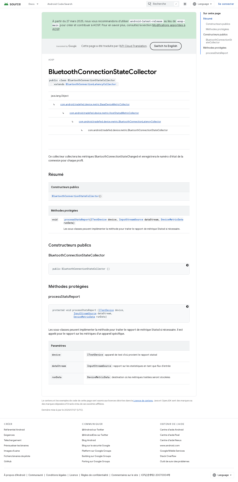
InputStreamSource (131, 219)
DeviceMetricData (172, 219)
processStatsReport (77, 219)
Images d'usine (12, 450)
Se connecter (226, 3)
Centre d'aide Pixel (169, 434)
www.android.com (170, 445)
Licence (74, 475)
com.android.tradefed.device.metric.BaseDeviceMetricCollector (95, 104)
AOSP (51, 59)
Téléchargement (12, 440)
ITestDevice (99, 219)
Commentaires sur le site (124, 475)
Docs (32, 3)
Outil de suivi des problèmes (174, 461)
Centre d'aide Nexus (170, 440)
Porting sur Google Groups (96, 461)
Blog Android (89, 440)
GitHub (7, 461)
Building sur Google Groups (96, 456)
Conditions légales (56, 475)
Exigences (9, 434)
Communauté (35, 475)
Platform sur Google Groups (96, 450)
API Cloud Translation (133, 46)
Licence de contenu (143, 400)
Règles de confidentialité (94, 475)
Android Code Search (59, 3)
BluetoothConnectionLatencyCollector (91, 84)
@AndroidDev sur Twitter (95, 434)
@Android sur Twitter (93, 429)
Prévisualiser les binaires (16, 445)
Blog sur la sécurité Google (96, 445)
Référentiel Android (14, 429)
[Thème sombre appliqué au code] (187, 265)
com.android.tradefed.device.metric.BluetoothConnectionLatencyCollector (120, 121)
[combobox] (162, 4)
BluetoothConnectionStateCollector (75, 196)
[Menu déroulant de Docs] (39, 4)
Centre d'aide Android (171, 429)
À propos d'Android (14, 475)
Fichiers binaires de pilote (17, 456)
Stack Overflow (168, 456)
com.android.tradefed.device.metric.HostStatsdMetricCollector (104, 113)
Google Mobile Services (172, 450)
